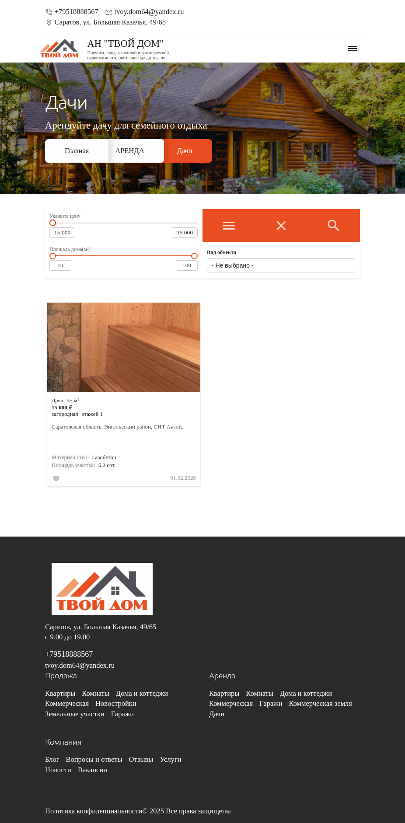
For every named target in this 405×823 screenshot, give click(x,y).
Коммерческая (67, 703)
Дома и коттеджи (142, 693)
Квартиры (60, 693)
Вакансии (92, 770)
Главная (77, 150)
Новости (58, 770)
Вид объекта (221, 252)
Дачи (184, 150)
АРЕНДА (129, 150)
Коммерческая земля (320, 703)
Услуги (170, 759)
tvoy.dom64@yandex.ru (144, 11)
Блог (52, 759)
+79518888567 (71, 11)
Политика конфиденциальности (93, 811)
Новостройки (115, 703)
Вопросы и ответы (94, 759)
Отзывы (141, 759)
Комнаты (95, 693)
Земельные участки (75, 714)
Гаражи (122, 714)
